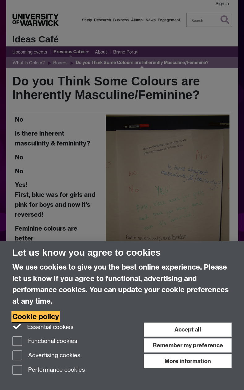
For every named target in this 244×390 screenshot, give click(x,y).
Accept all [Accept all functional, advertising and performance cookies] (187, 329)
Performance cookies (48, 370)
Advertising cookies (46, 356)
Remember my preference (188, 345)
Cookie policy (35, 316)
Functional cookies (44, 341)
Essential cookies (43, 327)
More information (188, 361)
